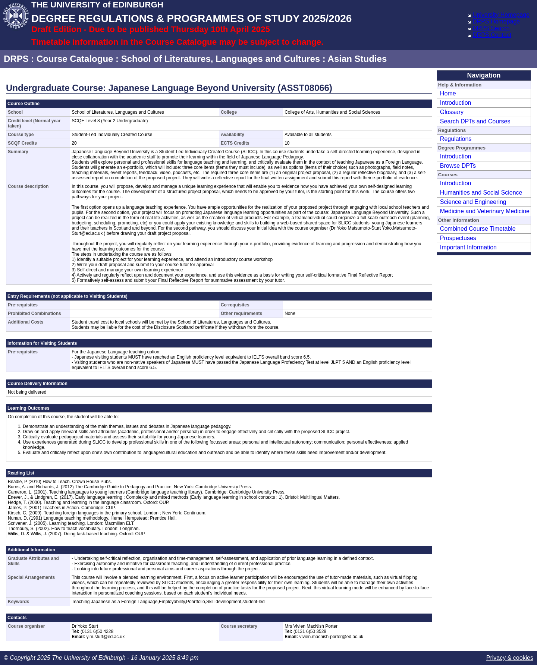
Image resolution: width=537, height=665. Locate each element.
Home (448, 93)
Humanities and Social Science (481, 192)
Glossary (452, 112)
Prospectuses (458, 238)
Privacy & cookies (509, 658)
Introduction (455, 103)
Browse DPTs (458, 166)
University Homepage (501, 15)
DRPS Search (491, 28)
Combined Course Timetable (478, 229)
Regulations (456, 139)
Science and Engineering (473, 202)
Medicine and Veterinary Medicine (485, 211)
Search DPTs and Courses (475, 121)
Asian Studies (357, 59)
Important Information (468, 247)
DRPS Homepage (496, 21)
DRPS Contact (491, 35)
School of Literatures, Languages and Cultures (220, 59)
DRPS (16, 59)
